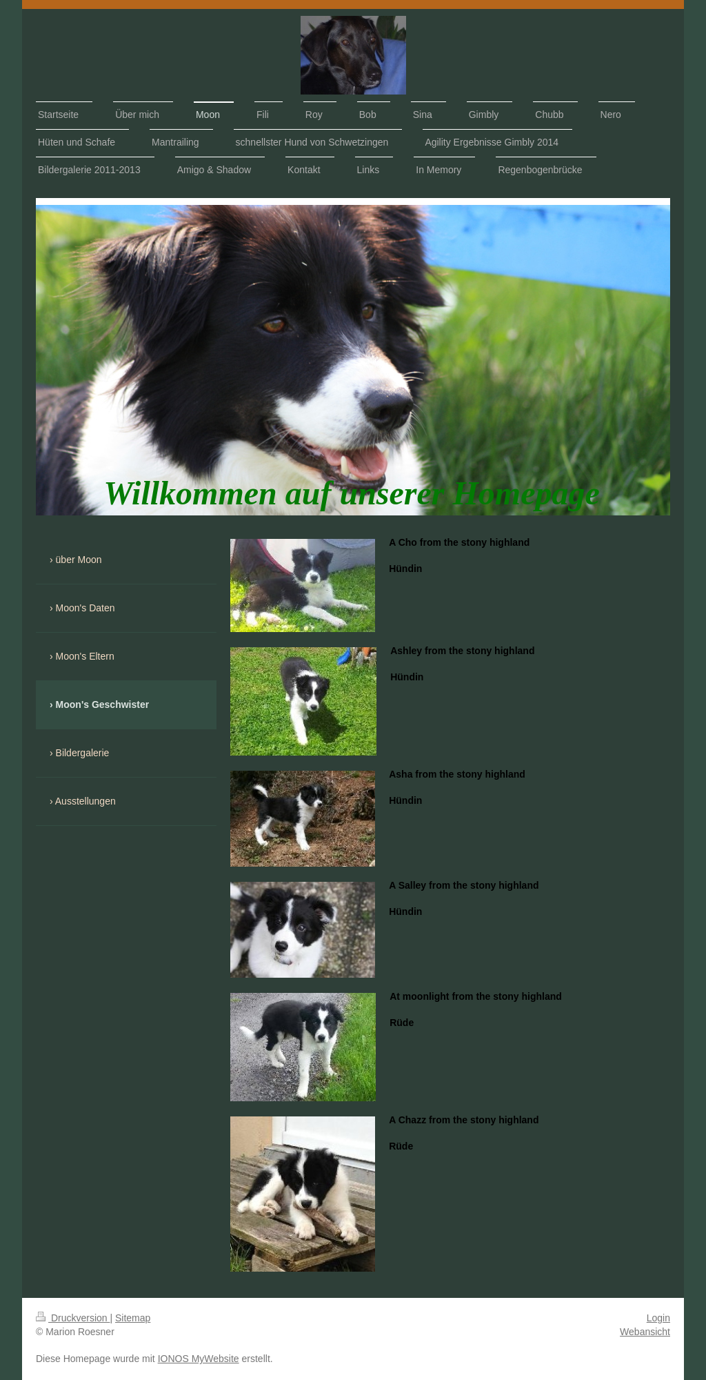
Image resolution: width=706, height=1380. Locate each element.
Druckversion (73, 1317)
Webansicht (645, 1331)
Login (658, 1317)
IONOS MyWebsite (198, 1358)
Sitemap (132, 1317)
